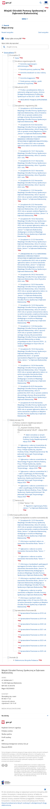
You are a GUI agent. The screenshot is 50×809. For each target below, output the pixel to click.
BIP (3, 740)
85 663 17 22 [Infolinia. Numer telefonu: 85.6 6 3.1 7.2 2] (6, 699)
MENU (25, 19)
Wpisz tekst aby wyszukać (10, 43)
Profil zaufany (6, 737)
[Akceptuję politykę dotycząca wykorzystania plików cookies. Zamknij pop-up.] (45, 789)
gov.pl (7, 722)
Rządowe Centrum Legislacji (11, 728)
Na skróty (5, 716)
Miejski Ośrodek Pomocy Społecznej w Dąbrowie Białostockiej (25, 12)
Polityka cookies (7, 731)
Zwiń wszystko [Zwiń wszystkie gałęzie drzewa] (43, 32)
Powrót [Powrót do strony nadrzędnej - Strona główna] (6, 25)
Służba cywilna (7, 734)
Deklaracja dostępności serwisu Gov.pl (15, 744)
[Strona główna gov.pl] (6, 3)
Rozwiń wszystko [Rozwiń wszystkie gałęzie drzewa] (7, 32)
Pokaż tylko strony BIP (15, 38)
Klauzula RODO (7, 747)
